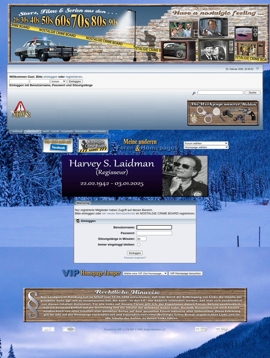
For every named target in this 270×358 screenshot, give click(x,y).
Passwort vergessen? (135, 257)
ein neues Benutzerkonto (118, 213)
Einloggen (81, 131)
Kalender (67, 131)
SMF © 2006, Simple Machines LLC (147, 329)
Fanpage (17, 131)
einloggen (50, 76)
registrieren (74, 76)
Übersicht (32, 131)
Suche (55, 131)
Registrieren (98, 131)
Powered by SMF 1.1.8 (116, 329)
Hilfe (46, 131)
